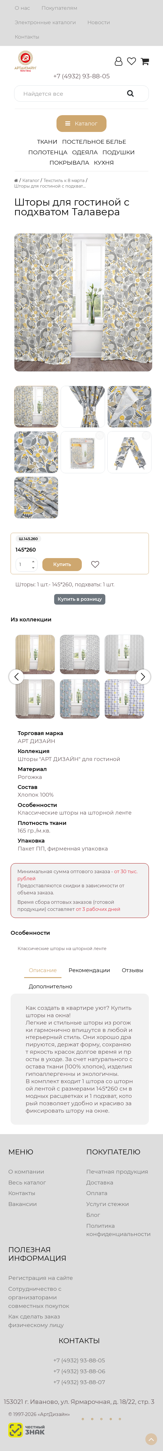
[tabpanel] (80, 1059)
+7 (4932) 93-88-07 (79, 1382)
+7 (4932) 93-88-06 (79, 1371)
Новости (98, 22)
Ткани (47, 141)
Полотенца (47, 152)
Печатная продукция (117, 1171)
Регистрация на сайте (40, 1277)
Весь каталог (27, 1182)
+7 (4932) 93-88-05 (79, 1360)
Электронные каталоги (45, 22)
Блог (93, 1214)
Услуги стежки (107, 1203)
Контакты (27, 37)
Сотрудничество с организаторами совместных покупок (38, 1297)
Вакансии (22, 1203)
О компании (26, 1171)
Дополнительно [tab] (50, 986)
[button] (81, 93)
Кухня (104, 162)
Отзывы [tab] (132, 970)
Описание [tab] (43, 970)
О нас (22, 8)
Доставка (99, 1182)
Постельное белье (94, 141)
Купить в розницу (80, 599)
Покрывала (69, 162)
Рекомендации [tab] (89, 970)
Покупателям (59, 8)
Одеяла (85, 152)
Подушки (118, 152)
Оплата (96, 1193)
